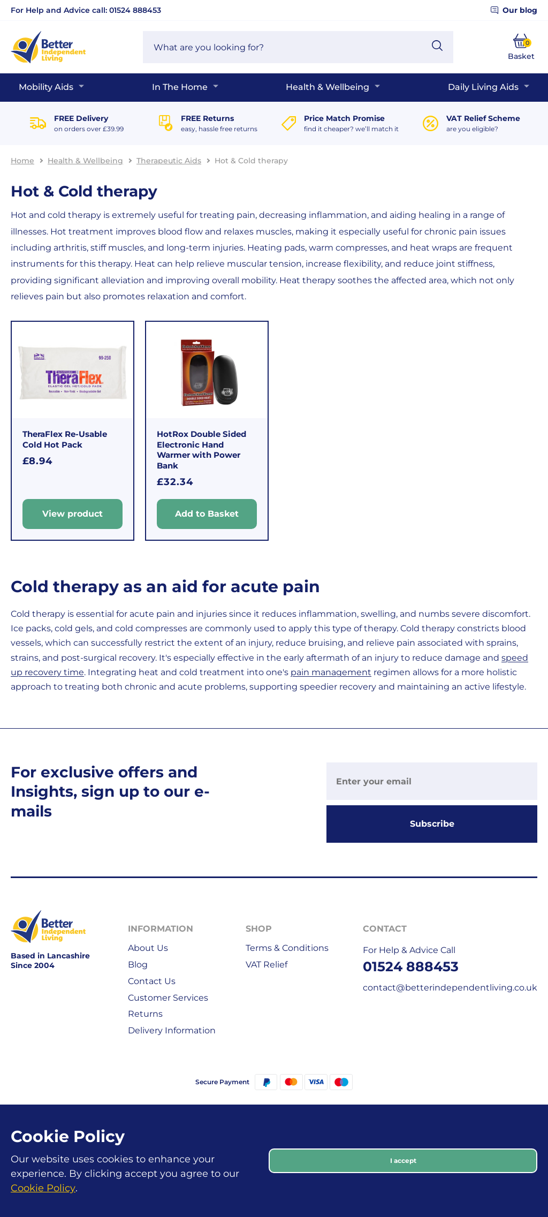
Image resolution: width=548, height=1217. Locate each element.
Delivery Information (172, 1030)
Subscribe (432, 824)
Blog (138, 964)
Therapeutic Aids (168, 160)
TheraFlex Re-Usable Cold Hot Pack (64, 439)
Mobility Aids (46, 87)
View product (72, 514)
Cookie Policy (43, 1188)
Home (22, 160)
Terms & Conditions (287, 948)
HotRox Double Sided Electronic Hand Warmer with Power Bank (201, 450)
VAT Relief (266, 964)
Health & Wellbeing (327, 87)
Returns (145, 1014)
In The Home (180, 87)
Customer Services (168, 998)
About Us (148, 948)
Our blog (514, 10)
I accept (403, 1160)
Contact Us (152, 981)
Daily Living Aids (483, 87)
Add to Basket (207, 514)
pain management (331, 672)
